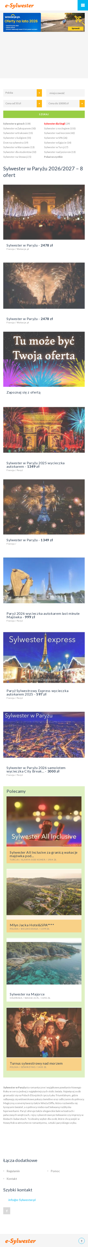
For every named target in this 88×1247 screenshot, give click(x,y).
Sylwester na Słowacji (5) (17, 156)
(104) (17, 123)
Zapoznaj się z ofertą (23, 392)
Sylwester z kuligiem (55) (17, 137)
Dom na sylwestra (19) (15, 142)
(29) (57, 123)
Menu (83, 5)
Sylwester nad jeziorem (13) (60, 152)
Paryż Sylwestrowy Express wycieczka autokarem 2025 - (44, 694)
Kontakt (12, 1178)
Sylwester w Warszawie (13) (19, 147)
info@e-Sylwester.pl (22, 1200)
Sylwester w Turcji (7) (56, 147)
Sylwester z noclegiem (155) (60, 128)
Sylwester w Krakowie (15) (18, 133)
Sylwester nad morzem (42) (59, 133)
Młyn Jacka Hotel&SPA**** (44, 926)
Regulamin (13, 1171)
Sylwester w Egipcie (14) (57, 142)
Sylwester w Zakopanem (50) (19, 128)
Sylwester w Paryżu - (44, 246)
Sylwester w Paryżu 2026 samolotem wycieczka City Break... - (44, 771)
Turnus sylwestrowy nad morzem (44, 1064)
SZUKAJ (44, 114)
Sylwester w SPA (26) (55, 137)
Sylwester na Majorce (44, 995)
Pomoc (55, 1171)
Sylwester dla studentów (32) (19, 152)
